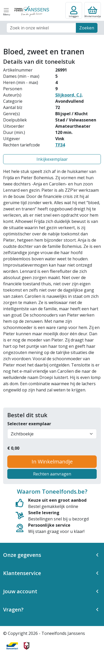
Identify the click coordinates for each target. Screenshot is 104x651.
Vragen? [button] (13, 609)
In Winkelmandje (52, 461)
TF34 (60, 145)
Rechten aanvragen (52, 474)
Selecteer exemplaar (29, 424)
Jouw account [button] (20, 591)
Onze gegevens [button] (22, 554)
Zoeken (86, 28)
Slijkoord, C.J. (69, 95)
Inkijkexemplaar (52, 159)
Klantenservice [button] (22, 573)
